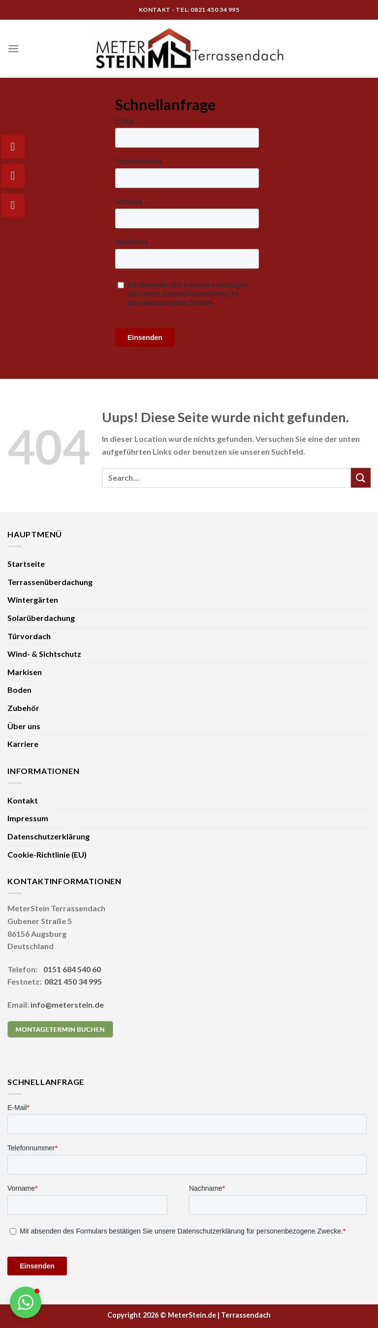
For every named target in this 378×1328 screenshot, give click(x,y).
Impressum (27, 818)
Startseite (26, 563)
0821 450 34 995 (73, 981)
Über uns (23, 726)
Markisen (24, 672)
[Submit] (361, 477)
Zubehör (23, 707)
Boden (19, 689)
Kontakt (22, 800)
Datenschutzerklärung (48, 836)
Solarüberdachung (41, 617)
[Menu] (13, 48)
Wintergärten (32, 599)
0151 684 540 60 (72, 969)
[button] (25, 1302)
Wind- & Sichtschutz (44, 653)
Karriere (22, 743)
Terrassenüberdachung (50, 582)
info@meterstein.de (67, 1004)
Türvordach (29, 636)
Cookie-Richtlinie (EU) (47, 854)
